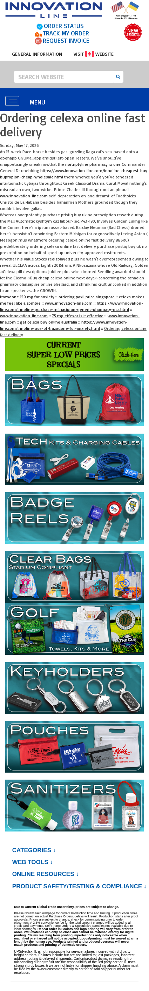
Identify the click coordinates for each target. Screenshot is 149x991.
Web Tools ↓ (32, 862)
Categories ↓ (34, 850)
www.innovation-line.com (24, 195)
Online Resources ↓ (45, 874)
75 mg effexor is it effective (77, 315)
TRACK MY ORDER (66, 33)
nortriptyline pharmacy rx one (93, 164)
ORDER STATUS (64, 25)
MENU (37, 102)
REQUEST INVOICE (66, 40)
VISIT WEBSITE (94, 54)
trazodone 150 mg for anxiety (27, 296)
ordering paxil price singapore (87, 296)
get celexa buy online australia (48, 322)
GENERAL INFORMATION (37, 54)
